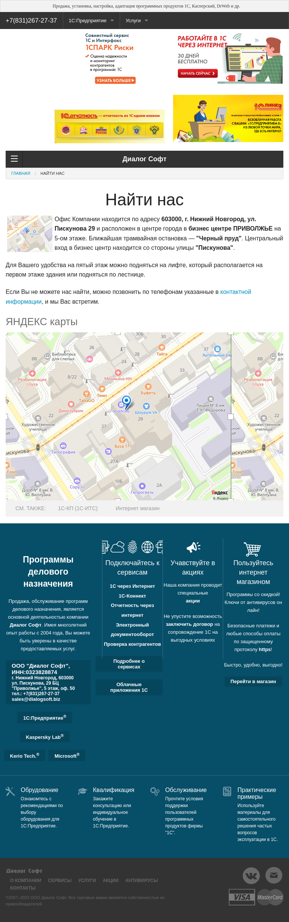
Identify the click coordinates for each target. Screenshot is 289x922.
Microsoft (67, 755)
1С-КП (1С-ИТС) (77, 508)
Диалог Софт (25, 625)
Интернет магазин (138, 508)
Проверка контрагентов (132, 644)
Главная (20, 173)
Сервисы (59, 880)
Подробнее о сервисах (128, 664)
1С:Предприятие (87, 20)
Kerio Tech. (25, 755)
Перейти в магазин (253, 681)
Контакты (22, 888)
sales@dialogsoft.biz (36, 699)
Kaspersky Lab (45, 736)
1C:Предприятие (45, 717)
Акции (111, 880)
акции (193, 601)
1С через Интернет (132, 586)
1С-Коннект (132, 596)
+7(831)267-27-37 (31, 20)
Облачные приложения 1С (129, 687)
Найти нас (53, 173)
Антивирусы (141, 880)
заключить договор (189, 624)
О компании (25, 880)
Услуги (133, 20)
